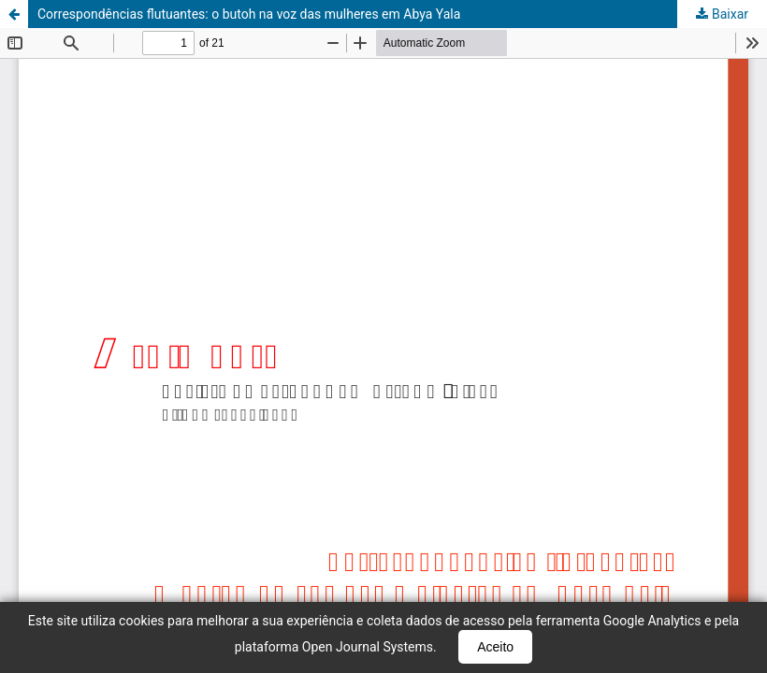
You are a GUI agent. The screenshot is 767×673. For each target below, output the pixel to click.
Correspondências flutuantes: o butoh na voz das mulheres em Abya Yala (248, 14)
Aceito (495, 646)
